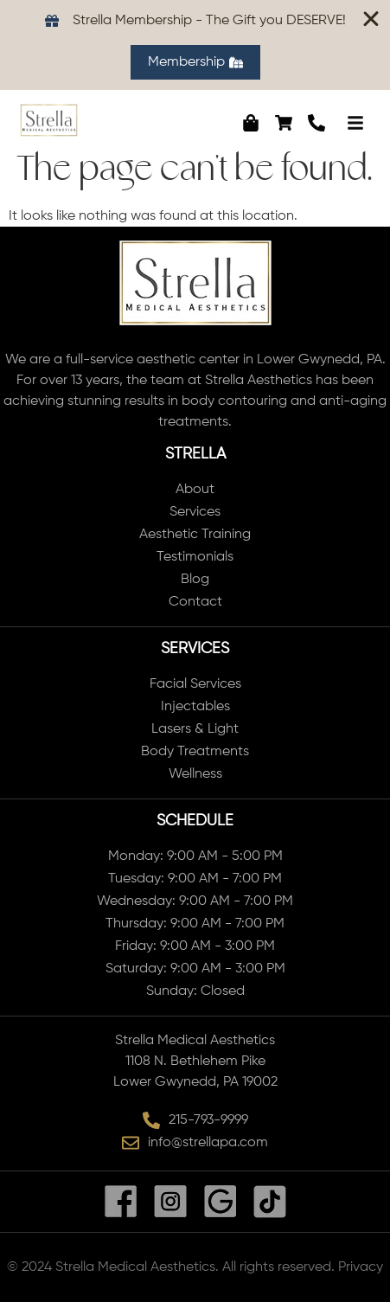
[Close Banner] (371, 19)
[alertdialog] (195, 45)
